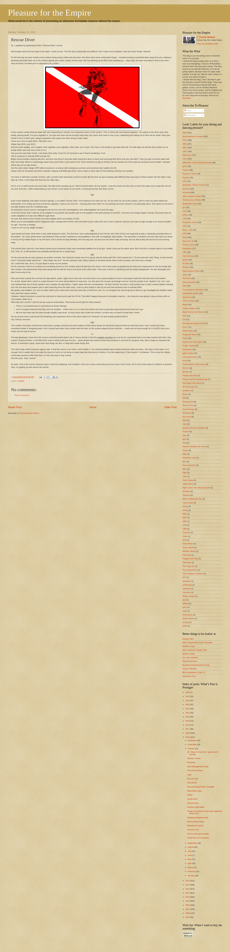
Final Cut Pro (187, 405)
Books (185, 394)
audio (184, 275)
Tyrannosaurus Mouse (191, 200)
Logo (189, 775)
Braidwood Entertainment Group (195, 665)
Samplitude (187, 349)
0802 (184, 147)
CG (183, 319)
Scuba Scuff (192, 799)
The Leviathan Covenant (192, 574)
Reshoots (191, 762)
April (190, 863)
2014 (187, 881)
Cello (184, 476)
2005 (187, 917)
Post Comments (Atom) (29, 413)
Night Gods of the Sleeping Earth (196, 488)
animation (186, 581)
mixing (185, 506)
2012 (187, 889)
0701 (184, 140)
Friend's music (188, 245)
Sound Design (188, 409)
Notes (184, 338)
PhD (184, 316)
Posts (187, 110)
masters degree (189, 308)
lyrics (184, 607)
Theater (185, 170)
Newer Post (15, 407)
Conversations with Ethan (193, 290)
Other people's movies (191, 196)
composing (187, 585)
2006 (187, 913)
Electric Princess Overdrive (193, 428)
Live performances (190, 357)
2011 (187, 893)
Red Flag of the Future (191, 383)
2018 (187, 725)
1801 (184, 424)
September (192, 843)
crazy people (187, 503)
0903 (184, 420)
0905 (184, 473)
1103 (184, 525)
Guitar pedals (188, 547)
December (192, 740)
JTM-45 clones (188, 301)
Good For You (193, 830)
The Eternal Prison (195, 770)
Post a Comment (22, 395)
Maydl (184, 304)
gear (184, 439)
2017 (187, 729)
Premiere (186, 491)
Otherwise (186, 155)
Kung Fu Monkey (189, 669)
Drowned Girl (187, 402)
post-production (189, 282)
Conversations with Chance (194, 364)
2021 (187, 713)
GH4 (184, 540)
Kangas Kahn (188, 639)
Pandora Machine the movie (194, 446)
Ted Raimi (186, 278)
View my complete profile (207, 44)
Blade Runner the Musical (193, 312)
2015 (187, 737)
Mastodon (186, 98)
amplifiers (186, 390)
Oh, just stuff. (192, 779)
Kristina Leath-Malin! (195, 807)
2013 (187, 885)
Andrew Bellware (207, 37)
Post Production (189, 465)
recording (186, 192)
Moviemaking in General (192, 136)
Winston (185, 267)
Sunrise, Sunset (194, 758)
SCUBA (21, 381)
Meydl (184, 237)
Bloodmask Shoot (189, 204)
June (190, 855)
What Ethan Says (194, 791)
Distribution (187, 248)
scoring (185, 622)
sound (185, 360)
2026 (187, 692)
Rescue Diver (192, 803)
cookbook (186, 589)
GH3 (184, 443)
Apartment (186, 297)
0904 (184, 132)
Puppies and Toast (190, 559)
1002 (184, 151)
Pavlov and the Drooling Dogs (194, 379)
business (186, 189)
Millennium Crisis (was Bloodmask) (197, 162)
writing (185, 510)
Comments (190, 115)
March (190, 867)
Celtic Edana (187, 480)
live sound (186, 417)
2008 (187, 905)
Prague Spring (188, 346)
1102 (184, 211)
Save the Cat (187, 241)
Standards (186, 413)
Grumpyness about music (193, 323)
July (189, 851)
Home (92, 407)
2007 (187, 909)
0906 (184, 454)
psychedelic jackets (190, 293)
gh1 (184, 207)
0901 (184, 514)
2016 (187, 733)
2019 (187, 721)
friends (185, 450)
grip (184, 600)
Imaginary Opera (189, 334)
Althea (190, 795)
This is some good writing (197, 834)
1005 (184, 521)
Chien (184, 536)
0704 (184, 233)
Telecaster (186, 562)
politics (185, 215)
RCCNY (185, 368)
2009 (187, 901)
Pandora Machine (189, 375)
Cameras (186, 532)
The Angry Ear (188, 566)
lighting (185, 603)
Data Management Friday (197, 766)
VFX (184, 577)
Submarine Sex (188, 676)
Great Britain (187, 544)
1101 (184, 159)
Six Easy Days (188, 387)
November (192, 744)
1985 (184, 529)
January (191, 875)
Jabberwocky (187, 484)
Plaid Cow (186, 555)
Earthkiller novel (189, 458)
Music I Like (187, 230)
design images (188, 596)
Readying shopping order (197, 817)
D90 (184, 398)
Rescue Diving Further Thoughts (200, 787)
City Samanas (188, 256)
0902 (184, 517)
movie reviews (188, 618)
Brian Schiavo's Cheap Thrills (194, 650)
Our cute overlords (190, 657)
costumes (186, 592)
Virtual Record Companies (198, 838)
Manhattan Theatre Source (193, 185)
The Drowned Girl (189, 570)
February (192, 871)
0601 (184, 469)
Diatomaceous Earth (191, 271)
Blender (185, 372)
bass (184, 435)
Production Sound (189, 222)
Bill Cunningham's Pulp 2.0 (193, 672)
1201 (184, 181)
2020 (187, 717)
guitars (185, 260)
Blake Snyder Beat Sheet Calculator (197, 642)
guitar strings (187, 353)
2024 (187, 700)
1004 (184, 286)
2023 (187, 704)
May (190, 859)
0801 (184, 144)
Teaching (186, 495)
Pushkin (185, 177)
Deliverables (187, 331)
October (191, 748)
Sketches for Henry (195, 825)
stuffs (184, 626)
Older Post (170, 407)
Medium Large (188, 646)
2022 (187, 709)
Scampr (185, 431)
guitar (184, 166)
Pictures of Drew (189, 174)
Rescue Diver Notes (195, 822)
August (191, 847)
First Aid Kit (192, 783)
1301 (184, 226)
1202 (184, 218)
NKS (184, 461)
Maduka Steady (189, 551)
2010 (187, 897)
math (184, 611)
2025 (187, 696)
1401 (184, 252)
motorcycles (187, 615)
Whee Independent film (192, 499)
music (184, 327)
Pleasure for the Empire (49, 12)
